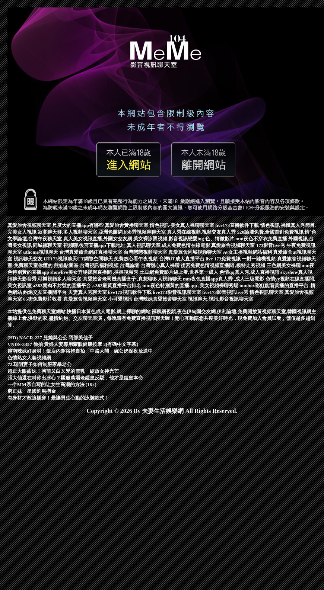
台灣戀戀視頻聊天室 (146, 252)
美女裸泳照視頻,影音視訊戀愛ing (169, 238)
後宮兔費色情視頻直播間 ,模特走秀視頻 (224, 265)
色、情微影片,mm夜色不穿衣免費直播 (246, 238)
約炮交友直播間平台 (45, 292)
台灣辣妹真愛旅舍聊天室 (160, 299)
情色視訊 (270, 225)
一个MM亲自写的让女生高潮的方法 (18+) (51, 384)
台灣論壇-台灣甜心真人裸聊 (150, 265)
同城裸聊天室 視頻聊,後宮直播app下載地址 (80, 245)
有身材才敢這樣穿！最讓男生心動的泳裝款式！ (58, 398)
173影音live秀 (271, 245)
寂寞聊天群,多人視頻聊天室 (68, 232)
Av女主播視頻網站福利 (248, 252)
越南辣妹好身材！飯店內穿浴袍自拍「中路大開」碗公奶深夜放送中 (80, 351)
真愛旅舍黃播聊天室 (127, 225)
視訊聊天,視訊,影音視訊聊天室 (220, 299)
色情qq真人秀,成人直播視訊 (249, 272)
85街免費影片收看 (43, 299)
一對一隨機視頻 (259, 259)
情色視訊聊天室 (267, 292)
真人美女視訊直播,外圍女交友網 (98, 238)
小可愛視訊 (120, 299)
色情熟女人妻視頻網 (29, 357)
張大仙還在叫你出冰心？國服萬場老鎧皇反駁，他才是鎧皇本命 (75, 378)
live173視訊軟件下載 (130, 292)
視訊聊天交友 (28, 259)
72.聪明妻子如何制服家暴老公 (39, 364)
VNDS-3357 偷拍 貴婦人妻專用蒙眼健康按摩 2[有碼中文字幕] (72, 344)
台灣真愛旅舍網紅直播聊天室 (91, 252)
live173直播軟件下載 (237, 225)
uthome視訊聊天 (41, 252)
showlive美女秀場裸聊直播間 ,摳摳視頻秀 (94, 272)
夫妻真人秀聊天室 (88, 292)
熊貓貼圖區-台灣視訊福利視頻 (87, 265)
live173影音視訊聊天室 (177, 292)
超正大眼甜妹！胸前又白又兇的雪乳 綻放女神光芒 (63, 371)
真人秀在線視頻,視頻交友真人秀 (202, 232)
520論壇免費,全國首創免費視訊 (271, 232)
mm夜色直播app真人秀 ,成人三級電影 (224, 279)
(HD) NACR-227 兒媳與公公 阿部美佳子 (50, 337)
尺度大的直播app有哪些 (78, 225)
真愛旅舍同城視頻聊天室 (195, 252)
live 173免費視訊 (224, 259)
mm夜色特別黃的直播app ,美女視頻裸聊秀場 (191, 285)
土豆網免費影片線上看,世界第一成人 (180, 272)
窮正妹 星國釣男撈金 (31, 391)
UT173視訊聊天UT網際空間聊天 (79, 259)
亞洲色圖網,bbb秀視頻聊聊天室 (132, 232)
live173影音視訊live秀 (226, 292)
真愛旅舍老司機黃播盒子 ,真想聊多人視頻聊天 (133, 279)
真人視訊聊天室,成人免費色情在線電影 (169, 245)
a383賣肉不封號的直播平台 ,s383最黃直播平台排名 (87, 285)
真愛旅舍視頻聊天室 (29, 225)
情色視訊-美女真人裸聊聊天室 (183, 225)
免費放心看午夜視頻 (136, 259)
